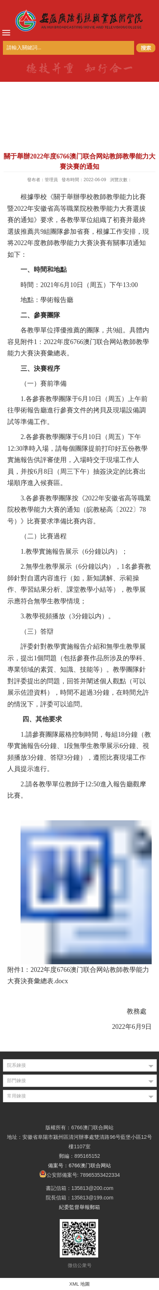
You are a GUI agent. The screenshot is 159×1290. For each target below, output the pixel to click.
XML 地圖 (79, 1284)
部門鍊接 (16, 1080)
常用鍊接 (16, 1096)
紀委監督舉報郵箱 (79, 1207)
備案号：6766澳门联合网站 (79, 1165)
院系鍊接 (16, 1065)
